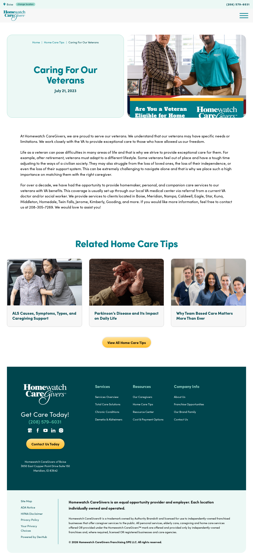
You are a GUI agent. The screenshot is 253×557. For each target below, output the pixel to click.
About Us (179, 397)
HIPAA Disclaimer (32, 514)
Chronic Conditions (107, 412)
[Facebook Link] (38, 430)
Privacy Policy (30, 520)
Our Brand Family (185, 412)
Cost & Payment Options (148, 419)
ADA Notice (28, 507)
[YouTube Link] (45, 430)
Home (36, 42)
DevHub (42, 537)
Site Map (26, 501)
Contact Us (181, 419)
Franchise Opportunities (189, 404)
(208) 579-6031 (238, 4)
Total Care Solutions (107, 404)
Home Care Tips (54, 42)
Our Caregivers (142, 397)
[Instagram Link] (61, 430)
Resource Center (143, 412)
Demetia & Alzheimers (108, 419)
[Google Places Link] (30, 430)
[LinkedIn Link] (53, 430)
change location (26, 4)
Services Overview (106, 397)
